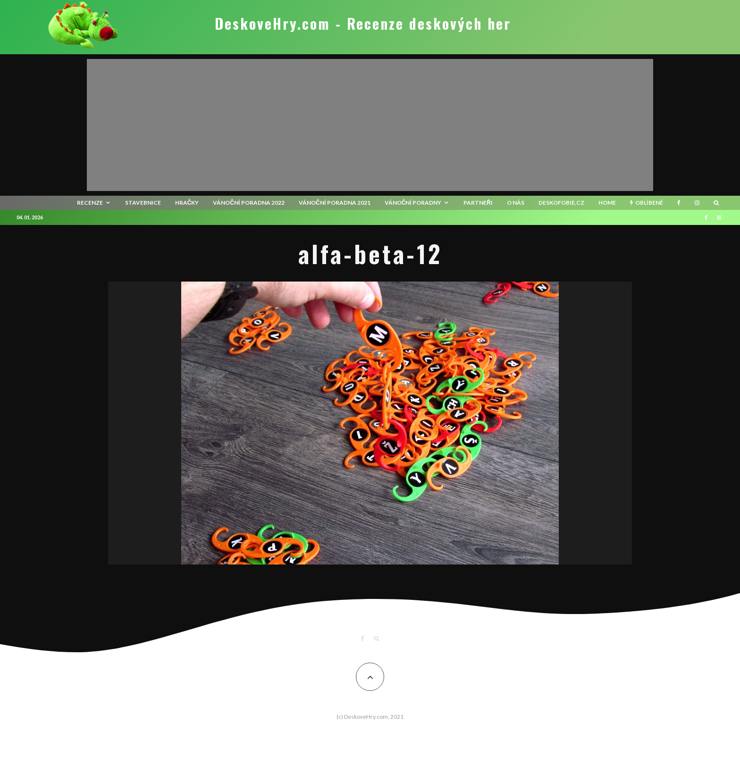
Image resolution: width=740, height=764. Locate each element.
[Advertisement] (370, 125)
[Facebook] (679, 203)
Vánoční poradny (413, 202)
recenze (90, 202)
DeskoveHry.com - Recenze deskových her (363, 24)
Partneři (478, 202)
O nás (515, 202)
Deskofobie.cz (561, 202)
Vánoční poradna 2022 (249, 202)
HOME (607, 202)
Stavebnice (143, 202)
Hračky (187, 202)
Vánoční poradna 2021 (334, 202)
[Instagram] (697, 203)
